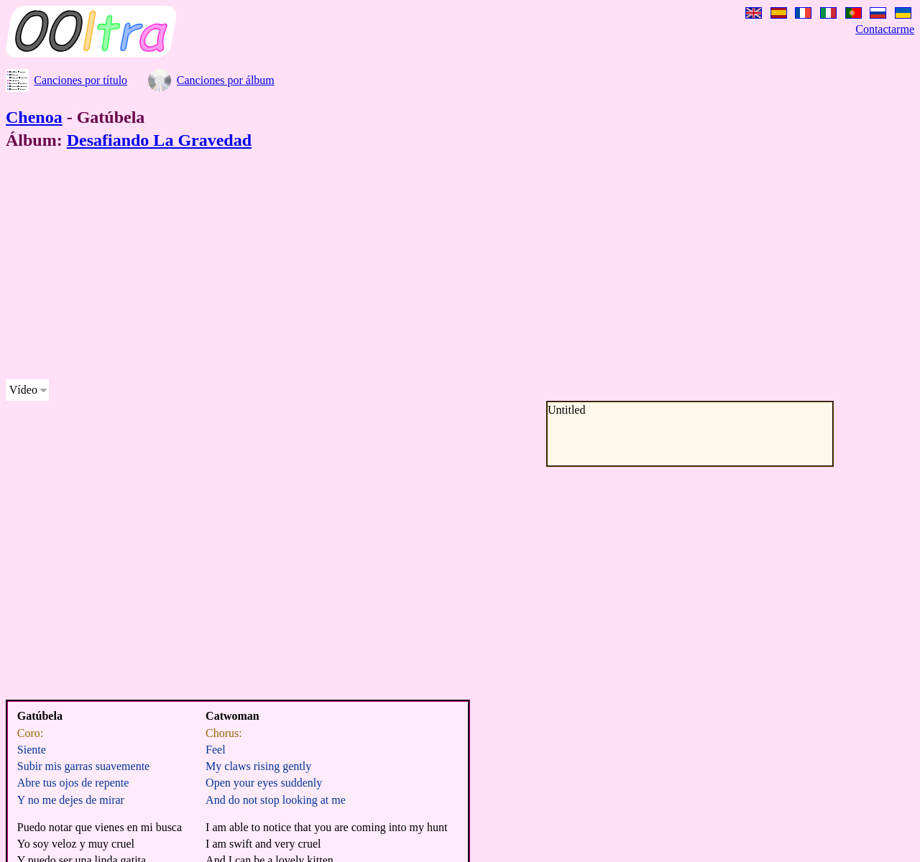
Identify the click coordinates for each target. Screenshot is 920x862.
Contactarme (884, 29)
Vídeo (23, 390)
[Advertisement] (437, 267)
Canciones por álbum (226, 80)
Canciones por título (80, 80)
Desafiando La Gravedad (159, 140)
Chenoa (34, 117)
